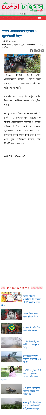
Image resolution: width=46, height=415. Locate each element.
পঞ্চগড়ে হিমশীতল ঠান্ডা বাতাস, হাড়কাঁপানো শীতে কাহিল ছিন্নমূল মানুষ (32, 405)
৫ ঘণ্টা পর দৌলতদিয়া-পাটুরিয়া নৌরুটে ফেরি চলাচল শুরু (32, 391)
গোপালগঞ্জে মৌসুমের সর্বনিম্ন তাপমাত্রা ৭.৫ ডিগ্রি (32, 344)
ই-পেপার (23, 14)
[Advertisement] (23, 208)
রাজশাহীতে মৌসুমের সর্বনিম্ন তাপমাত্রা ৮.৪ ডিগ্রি (32, 359)
